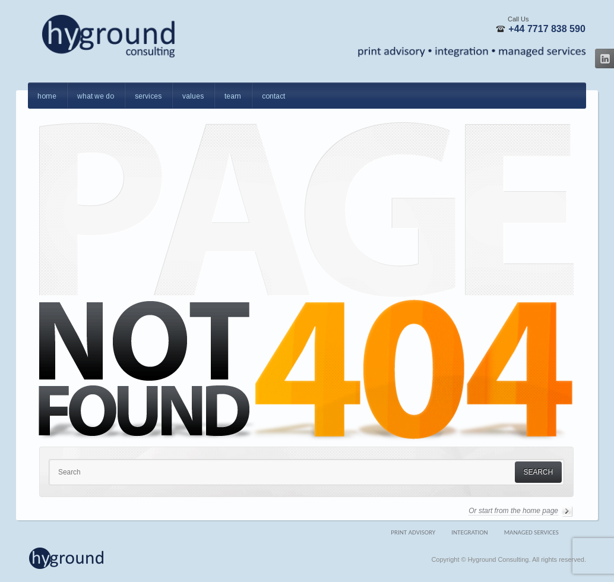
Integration (469, 532)
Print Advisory (413, 532)
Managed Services (531, 532)
